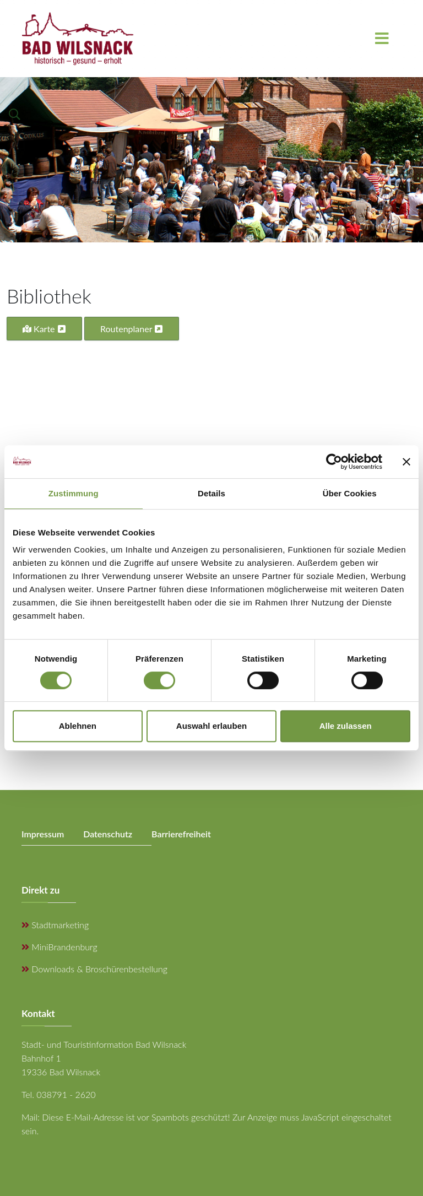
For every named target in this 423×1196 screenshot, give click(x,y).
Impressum (42, 834)
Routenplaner (131, 328)
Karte (44, 328)
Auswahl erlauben (211, 725)
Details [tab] (211, 493)
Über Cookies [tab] (350, 493)
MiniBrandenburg (59, 946)
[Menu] (381, 38)
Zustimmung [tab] (73, 493)
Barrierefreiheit (181, 834)
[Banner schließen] (406, 462)
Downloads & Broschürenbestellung (94, 969)
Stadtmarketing (55, 924)
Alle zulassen (345, 725)
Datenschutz (107, 834)
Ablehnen (77, 725)
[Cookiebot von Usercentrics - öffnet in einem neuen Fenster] (334, 461)
